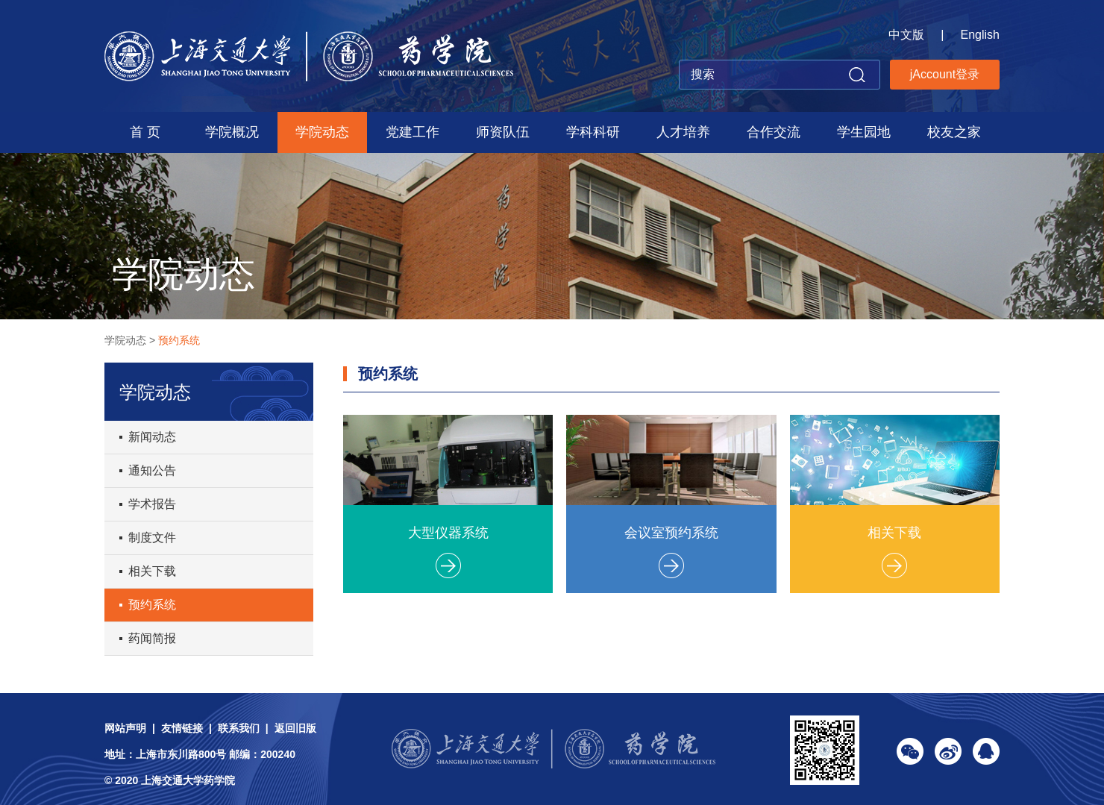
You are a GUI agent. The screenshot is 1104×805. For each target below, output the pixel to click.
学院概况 (232, 132)
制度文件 (152, 537)
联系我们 (239, 728)
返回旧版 (295, 728)
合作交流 (773, 132)
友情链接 (182, 728)
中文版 (906, 34)
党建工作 (412, 132)
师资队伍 (503, 132)
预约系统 (179, 340)
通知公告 (152, 470)
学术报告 (152, 504)
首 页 (145, 132)
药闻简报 (152, 638)
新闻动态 (152, 436)
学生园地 (864, 132)
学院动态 (322, 132)
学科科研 (593, 132)
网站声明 (125, 728)
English (980, 34)
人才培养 (683, 132)
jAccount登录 (944, 74)
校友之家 (954, 132)
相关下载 (152, 571)
